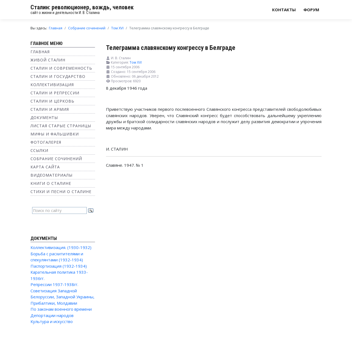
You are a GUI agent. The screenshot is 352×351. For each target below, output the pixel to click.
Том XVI (136, 62)
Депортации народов (52, 315)
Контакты (284, 9)
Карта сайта (45, 166)
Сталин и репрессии (54, 92)
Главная (40, 51)
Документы (44, 117)
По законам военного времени (61, 309)
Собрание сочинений (56, 158)
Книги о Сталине (50, 183)
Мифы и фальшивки (54, 134)
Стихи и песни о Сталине (60, 191)
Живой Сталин (47, 60)
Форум (311, 9)
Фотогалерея (45, 142)
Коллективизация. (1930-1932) (60, 247)
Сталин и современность (61, 68)
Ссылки (39, 150)
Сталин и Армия (49, 109)
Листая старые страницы (60, 125)
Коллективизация (52, 84)
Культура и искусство (51, 321)
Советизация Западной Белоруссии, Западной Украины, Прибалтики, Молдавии (62, 297)
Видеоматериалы (51, 175)
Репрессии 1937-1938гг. (54, 284)
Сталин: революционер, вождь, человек (82, 7)
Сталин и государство (57, 76)
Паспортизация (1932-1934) (58, 266)
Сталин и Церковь (52, 101)
